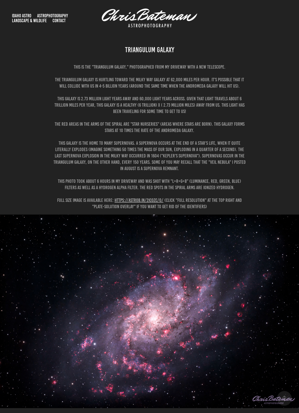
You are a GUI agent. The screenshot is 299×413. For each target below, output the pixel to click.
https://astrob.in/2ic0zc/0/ (139, 200)
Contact (59, 20)
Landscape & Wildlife (29, 20)
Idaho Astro (21, 15)
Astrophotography (52, 15)
